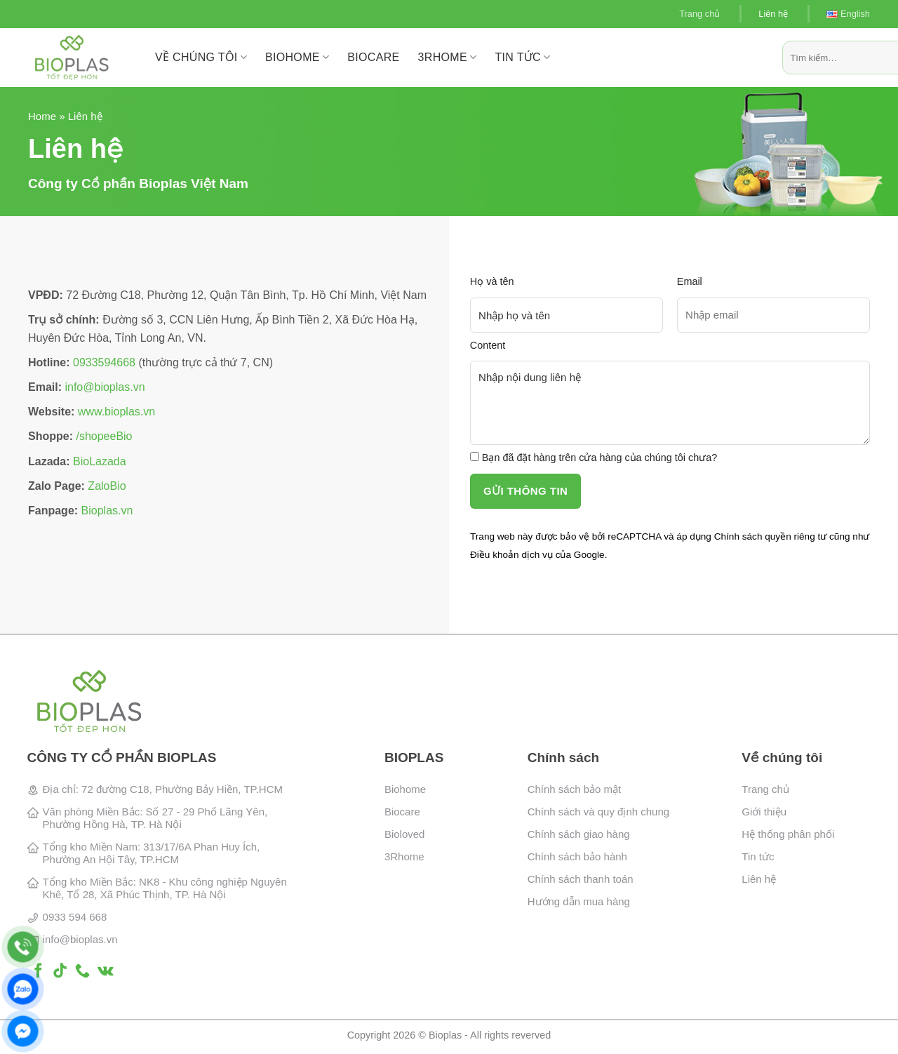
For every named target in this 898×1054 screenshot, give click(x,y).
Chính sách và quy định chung (598, 812)
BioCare (373, 57)
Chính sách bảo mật (575, 789)
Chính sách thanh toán (581, 879)
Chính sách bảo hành (577, 856)
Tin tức (522, 57)
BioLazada (99, 461)
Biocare (402, 812)
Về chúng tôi (201, 57)
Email (689, 281)
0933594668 (104, 362)
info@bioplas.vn (105, 387)
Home (42, 116)
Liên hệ (773, 13)
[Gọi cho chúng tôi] (82, 971)
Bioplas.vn (107, 510)
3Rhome (404, 856)
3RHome (447, 57)
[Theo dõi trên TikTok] (60, 971)
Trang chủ (699, 13)
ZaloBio (107, 486)
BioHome (297, 57)
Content (487, 345)
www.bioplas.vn (116, 412)
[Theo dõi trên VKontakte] (106, 971)
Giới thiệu (764, 812)
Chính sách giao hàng (579, 834)
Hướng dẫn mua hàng (579, 901)
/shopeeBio (104, 436)
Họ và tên (492, 281)
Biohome (405, 789)
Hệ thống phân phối (788, 834)
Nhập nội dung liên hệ (670, 403)
